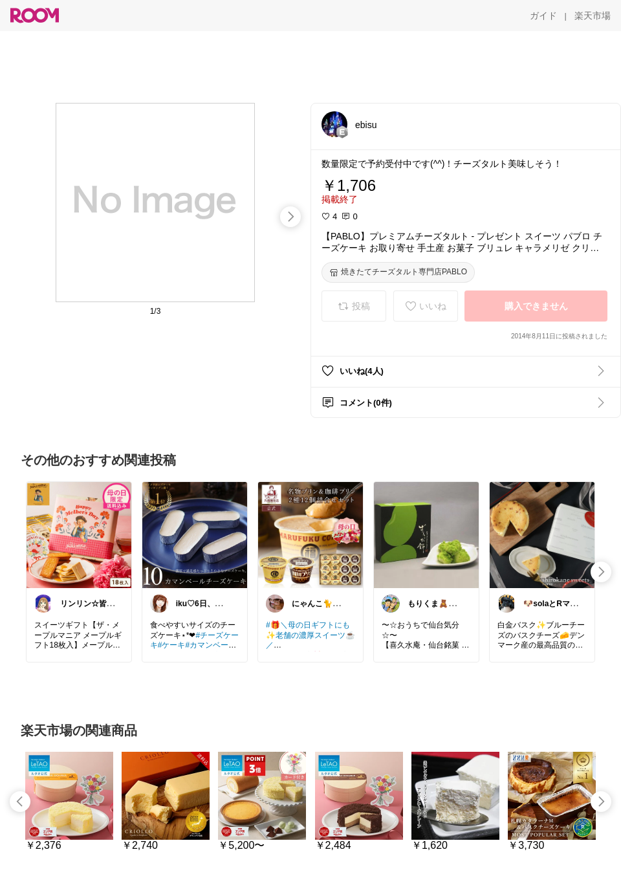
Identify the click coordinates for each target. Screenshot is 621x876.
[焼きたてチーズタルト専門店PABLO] (398, 272)
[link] (79, 534)
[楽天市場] (592, 15)
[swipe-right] (290, 216)
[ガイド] (543, 15)
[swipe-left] (20, 801)
